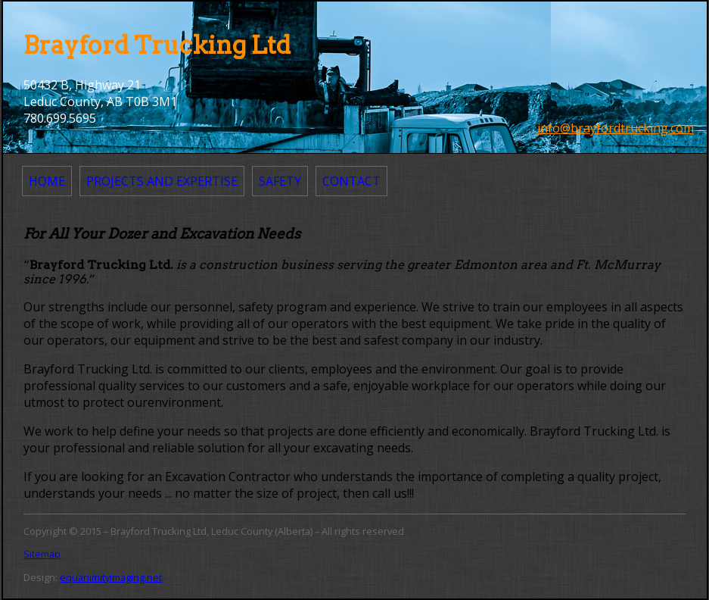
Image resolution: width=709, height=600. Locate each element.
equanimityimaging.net (111, 577)
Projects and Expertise (162, 181)
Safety (280, 181)
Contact (351, 181)
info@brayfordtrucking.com (615, 128)
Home (47, 181)
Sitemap (42, 554)
